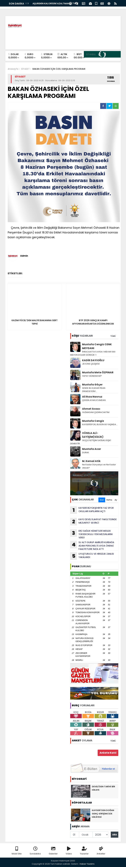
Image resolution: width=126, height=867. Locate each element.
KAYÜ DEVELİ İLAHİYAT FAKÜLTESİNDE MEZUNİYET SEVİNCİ (93, 521)
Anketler (101, 850)
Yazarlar (84, 850)
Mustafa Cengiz (93, 421)
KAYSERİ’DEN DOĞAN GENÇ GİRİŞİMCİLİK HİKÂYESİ (103, 814)
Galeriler (53, 850)
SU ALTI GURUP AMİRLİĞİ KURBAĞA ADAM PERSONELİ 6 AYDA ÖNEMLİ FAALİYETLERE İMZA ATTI (92, 546)
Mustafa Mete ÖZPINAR (97, 372)
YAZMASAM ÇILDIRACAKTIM (95, 412)
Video (69, 850)
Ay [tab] (116, 499)
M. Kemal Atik (91, 461)
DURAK (85, 452)
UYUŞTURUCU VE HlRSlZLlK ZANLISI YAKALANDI (92, 556)
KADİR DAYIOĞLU (93, 360)
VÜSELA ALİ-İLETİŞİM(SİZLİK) (92, 435)
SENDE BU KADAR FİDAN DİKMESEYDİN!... (93, 390)
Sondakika (35, 850)
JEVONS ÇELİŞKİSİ (91, 363)
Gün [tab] (102, 499)
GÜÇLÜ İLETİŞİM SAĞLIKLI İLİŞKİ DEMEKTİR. (90, 442)
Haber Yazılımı (87, 863)
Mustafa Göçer (92, 384)
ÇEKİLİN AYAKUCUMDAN (94, 400)
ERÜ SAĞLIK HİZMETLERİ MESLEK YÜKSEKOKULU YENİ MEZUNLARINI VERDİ (91, 534)
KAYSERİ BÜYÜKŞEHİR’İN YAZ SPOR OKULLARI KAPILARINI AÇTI (92, 510)
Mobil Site (17, 850)
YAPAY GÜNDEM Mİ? (92, 375)
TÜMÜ (113, 336)
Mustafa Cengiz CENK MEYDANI (97, 346)
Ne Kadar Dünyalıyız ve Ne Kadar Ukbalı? (99, 466)
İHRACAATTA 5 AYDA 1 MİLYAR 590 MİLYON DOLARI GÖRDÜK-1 (92, 353)
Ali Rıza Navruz (92, 396)
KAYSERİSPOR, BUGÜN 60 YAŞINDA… (100, 424)
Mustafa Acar (91, 449)
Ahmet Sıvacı (91, 409)
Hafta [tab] (109, 499)
